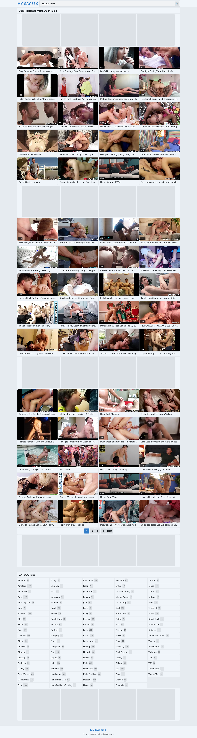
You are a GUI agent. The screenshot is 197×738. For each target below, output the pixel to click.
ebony (55, 580)
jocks (87, 608)
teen (153, 602)
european (57, 597)
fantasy (56, 624)
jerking (88, 597)
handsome (58, 674)
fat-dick (56, 630)
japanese (89, 591)
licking (88, 646)
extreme (56, 602)
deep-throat (26, 674)
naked (88, 685)
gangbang (57, 646)
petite (120, 619)
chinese (23, 646)
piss (120, 624)
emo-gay (57, 586)
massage (89, 680)
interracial (90, 580)
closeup (23, 658)
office (120, 586)
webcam (154, 652)
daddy (23, 669)
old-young (123, 602)
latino (88, 635)
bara (22, 608)
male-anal (90, 669)
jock (87, 602)
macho (88, 658)
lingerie (89, 652)
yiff (151, 663)
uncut (153, 613)
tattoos (153, 597)
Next (109, 531)
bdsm (23, 624)
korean (88, 624)
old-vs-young (124, 597)
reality (121, 658)
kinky (87, 613)
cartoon (24, 635)
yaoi (152, 658)
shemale (122, 685)
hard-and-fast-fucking (63, 685)
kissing (89, 619)
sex (120, 669)
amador (23, 580)
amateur (25, 586)
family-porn (58, 619)
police (120, 635)
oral (120, 608)
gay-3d (56, 658)
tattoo (153, 591)
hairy (55, 663)
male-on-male (92, 674)
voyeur (153, 641)
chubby (23, 652)
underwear (155, 624)
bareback (25, 613)
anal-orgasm (26, 602)
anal (23, 597)
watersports (156, 646)
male (87, 663)
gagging (57, 635)
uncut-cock (156, 619)
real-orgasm (124, 652)
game (55, 641)
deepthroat (26, 680)
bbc (22, 619)
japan (88, 586)
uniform (154, 630)
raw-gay (122, 646)
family (56, 613)
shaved (121, 680)
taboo (153, 586)
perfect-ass (123, 613)
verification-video (158, 635)
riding (121, 663)
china (23, 641)
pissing (121, 630)
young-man (156, 669)
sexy (120, 674)
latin (88, 630)
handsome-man (60, 680)
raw (120, 641)
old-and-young (125, 591)
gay (55, 652)
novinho (122, 580)
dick (23, 685)
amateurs (24, 591)
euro (55, 591)
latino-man (90, 641)
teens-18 (154, 608)
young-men (155, 674)
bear (22, 630)
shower (153, 580)
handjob (57, 669)
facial (56, 608)
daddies (24, 663)
